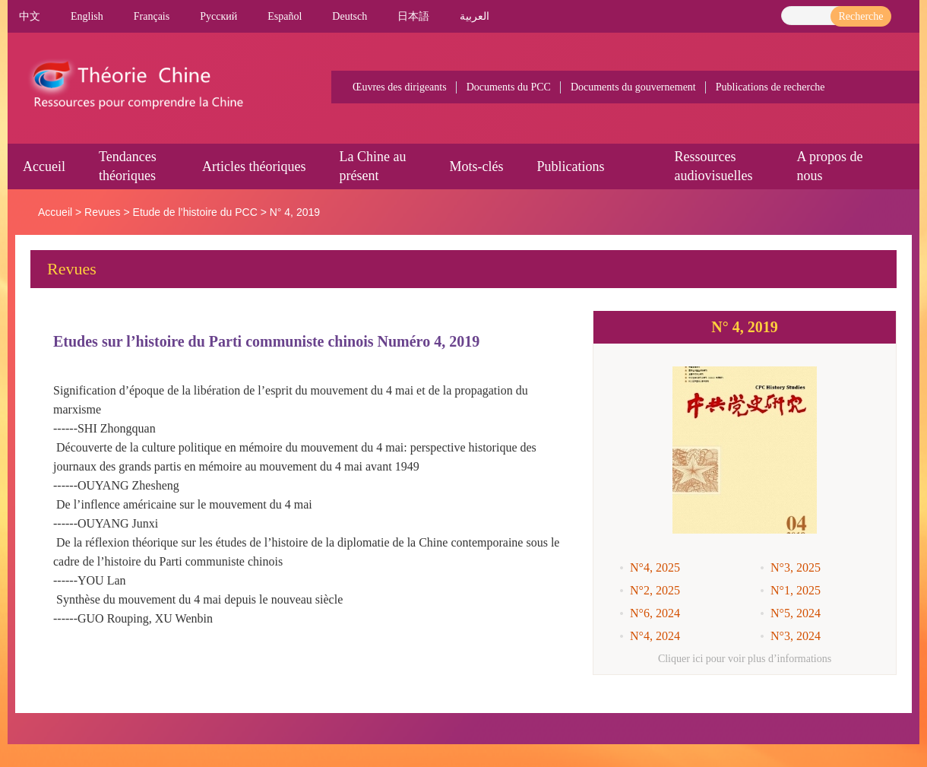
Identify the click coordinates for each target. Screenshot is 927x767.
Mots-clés (476, 166)
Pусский (218, 16)
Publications (570, 166)
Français (151, 16)
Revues (102, 212)
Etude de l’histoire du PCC (195, 212)
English (87, 16)
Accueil (44, 166)
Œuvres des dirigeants (400, 87)
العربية (474, 16)
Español (284, 16)
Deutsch (349, 16)
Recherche (860, 16)
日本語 (413, 16)
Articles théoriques (253, 166)
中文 (29, 16)
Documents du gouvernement (633, 87)
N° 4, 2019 (295, 212)
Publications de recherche (770, 87)
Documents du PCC (509, 87)
